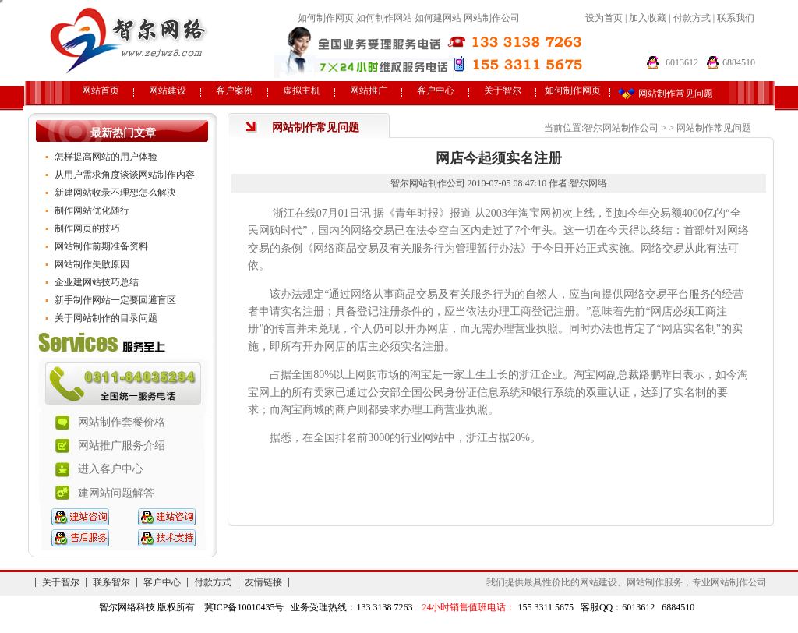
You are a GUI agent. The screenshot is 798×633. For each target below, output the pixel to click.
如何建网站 (438, 17)
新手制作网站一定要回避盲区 (115, 300)
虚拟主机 (301, 90)
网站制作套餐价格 (121, 422)
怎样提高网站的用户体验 (106, 156)
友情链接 (263, 582)
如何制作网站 (384, 17)
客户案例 (234, 90)
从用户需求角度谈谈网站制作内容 (125, 174)
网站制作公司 (492, 17)
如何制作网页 (326, 17)
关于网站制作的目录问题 (106, 318)
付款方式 (693, 17)
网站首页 (100, 90)
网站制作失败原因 (92, 264)
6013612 (682, 62)
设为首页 (604, 17)
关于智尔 (502, 90)
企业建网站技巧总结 (97, 282)
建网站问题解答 (116, 493)
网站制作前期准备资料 (101, 246)
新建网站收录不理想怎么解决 (115, 192)
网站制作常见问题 (713, 127)
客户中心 (435, 90)
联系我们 (735, 17)
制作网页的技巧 (87, 228)
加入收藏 (647, 17)
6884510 (738, 62)
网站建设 (167, 90)
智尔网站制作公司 (621, 127)
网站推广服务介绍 (121, 445)
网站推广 (368, 90)
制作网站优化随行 (92, 210)
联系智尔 (111, 582)
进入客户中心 (110, 469)
